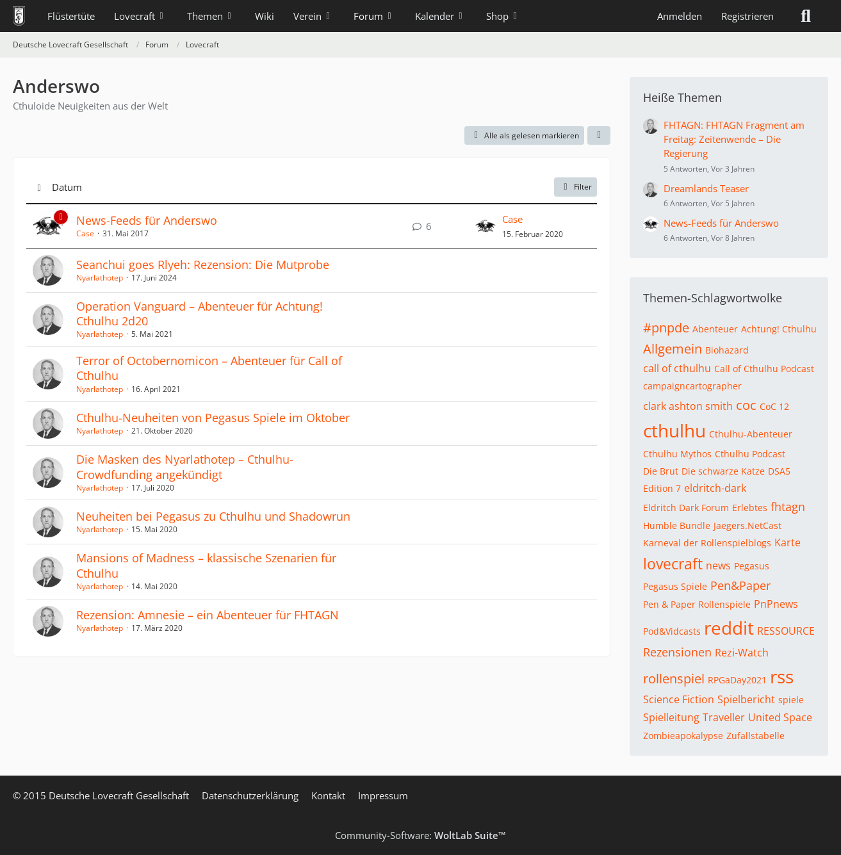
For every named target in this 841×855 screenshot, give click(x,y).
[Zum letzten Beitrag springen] (485, 226)
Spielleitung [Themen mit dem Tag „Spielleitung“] (671, 717)
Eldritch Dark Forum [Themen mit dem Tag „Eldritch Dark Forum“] (686, 507)
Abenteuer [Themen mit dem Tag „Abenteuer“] (715, 329)
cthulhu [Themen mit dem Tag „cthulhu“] (674, 430)
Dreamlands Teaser (706, 188)
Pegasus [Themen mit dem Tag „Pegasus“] (751, 566)
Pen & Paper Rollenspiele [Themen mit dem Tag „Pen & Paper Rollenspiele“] (697, 604)
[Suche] (805, 16)
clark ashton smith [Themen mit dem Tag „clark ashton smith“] (688, 406)
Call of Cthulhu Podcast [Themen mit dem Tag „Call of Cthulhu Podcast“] (764, 368)
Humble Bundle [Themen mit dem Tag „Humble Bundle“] (676, 525)
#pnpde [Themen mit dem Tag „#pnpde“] (666, 327)
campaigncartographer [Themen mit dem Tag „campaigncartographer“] (692, 386)
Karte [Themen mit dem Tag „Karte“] (787, 542)
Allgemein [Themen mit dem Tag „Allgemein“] (672, 348)
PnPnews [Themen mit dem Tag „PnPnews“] (776, 604)
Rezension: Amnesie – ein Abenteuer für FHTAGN (207, 615)
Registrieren (747, 16)
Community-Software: (420, 835)
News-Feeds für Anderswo (146, 220)
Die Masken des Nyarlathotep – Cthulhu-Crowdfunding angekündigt (184, 467)
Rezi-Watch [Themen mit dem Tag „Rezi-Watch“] (742, 653)
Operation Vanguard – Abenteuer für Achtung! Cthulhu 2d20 (199, 313)
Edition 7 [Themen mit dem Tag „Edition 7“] (662, 488)
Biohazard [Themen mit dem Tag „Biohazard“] (727, 350)
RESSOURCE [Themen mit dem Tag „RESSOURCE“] (786, 631)
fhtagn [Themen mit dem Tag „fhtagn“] (788, 506)
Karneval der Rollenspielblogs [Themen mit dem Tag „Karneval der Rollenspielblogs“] (707, 543)
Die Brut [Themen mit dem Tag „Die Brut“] (660, 471)
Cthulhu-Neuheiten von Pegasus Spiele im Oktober (213, 417)
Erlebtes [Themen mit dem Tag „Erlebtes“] (749, 507)
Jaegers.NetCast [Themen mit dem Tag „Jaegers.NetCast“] (747, 525)
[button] (598, 135)
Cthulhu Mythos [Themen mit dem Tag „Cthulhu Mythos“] (677, 454)
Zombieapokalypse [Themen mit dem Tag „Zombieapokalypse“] (683, 735)
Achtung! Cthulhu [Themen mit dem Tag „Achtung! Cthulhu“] (779, 329)
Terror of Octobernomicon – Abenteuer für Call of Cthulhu (209, 368)
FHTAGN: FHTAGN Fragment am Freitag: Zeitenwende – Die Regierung (734, 138)
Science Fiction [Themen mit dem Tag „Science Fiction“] (678, 699)
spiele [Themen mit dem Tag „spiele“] (791, 700)
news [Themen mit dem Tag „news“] (718, 565)
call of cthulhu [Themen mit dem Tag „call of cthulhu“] (677, 368)
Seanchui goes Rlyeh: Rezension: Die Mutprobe (202, 264)
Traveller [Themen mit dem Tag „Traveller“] (724, 717)
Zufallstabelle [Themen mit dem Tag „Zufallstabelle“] (755, 735)
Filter (575, 186)
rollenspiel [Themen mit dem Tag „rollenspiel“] (674, 678)
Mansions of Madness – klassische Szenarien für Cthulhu (206, 565)
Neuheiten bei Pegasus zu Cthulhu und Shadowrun (213, 516)
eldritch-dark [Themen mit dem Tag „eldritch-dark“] (715, 488)
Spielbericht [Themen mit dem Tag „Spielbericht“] (746, 699)
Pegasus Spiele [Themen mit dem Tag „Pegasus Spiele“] (675, 586)
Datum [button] (67, 187)
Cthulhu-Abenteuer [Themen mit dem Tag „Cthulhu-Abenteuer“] (750, 434)
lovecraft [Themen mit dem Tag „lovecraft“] (673, 563)
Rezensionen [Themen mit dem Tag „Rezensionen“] (677, 652)
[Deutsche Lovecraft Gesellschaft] (18, 16)
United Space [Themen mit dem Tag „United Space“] (780, 717)
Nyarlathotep (99, 277)
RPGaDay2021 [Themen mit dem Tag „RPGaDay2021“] (737, 680)
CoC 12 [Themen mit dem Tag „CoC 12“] (774, 406)
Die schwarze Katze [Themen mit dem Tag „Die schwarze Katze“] (723, 471)
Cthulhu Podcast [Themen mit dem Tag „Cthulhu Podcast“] (750, 454)
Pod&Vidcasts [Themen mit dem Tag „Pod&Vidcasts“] (672, 631)
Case (85, 233)
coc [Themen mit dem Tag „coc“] (746, 405)
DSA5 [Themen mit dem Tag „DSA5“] (779, 471)
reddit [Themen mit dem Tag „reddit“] (729, 627)
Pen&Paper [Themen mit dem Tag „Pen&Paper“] (740, 585)
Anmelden (679, 16)
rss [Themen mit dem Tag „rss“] (782, 676)
